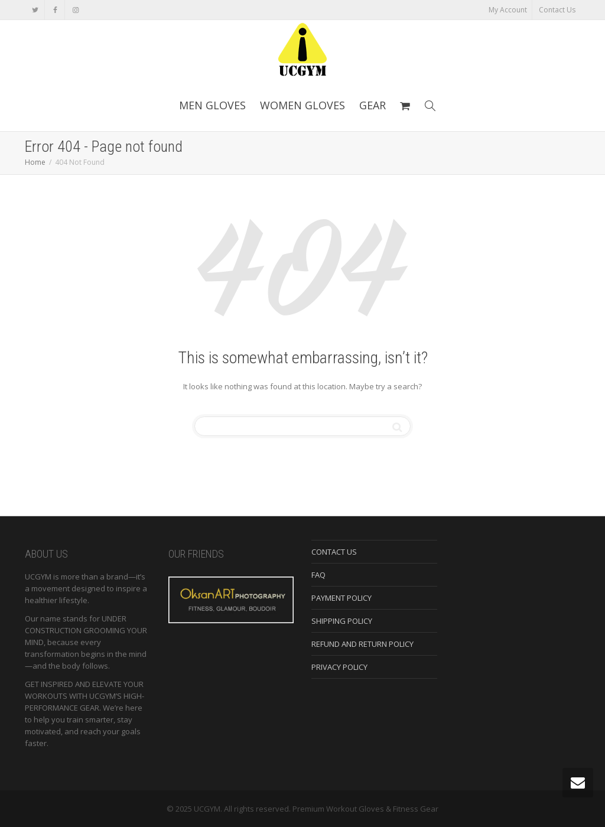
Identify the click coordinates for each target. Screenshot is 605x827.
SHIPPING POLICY (341, 621)
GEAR (372, 105)
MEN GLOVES (212, 105)
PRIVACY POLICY (339, 667)
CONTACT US (334, 551)
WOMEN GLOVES (302, 105)
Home (35, 162)
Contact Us (557, 10)
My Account (508, 10)
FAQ (318, 574)
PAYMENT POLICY (341, 597)
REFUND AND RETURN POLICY (362, 644)
